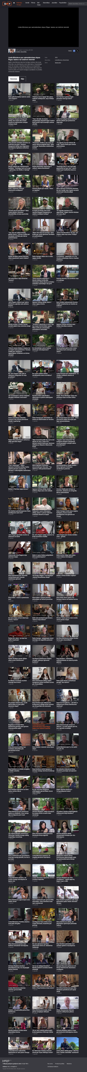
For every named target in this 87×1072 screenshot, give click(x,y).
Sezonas (13, 79)
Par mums (50, 1063)
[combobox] (77, 3)
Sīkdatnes (69, 1063)
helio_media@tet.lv (10, 1066)
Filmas (33, 3)
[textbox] (77, 3)
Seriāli (27, 3)
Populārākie (62, 3)
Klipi (22, 79)
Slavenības (46, 3)
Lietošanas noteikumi (53, 1066)
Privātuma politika (59, 1063)
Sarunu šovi (58, 62)
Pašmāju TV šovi (19, 4)
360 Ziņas (39, 4)
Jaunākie (54, 3)
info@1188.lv (15, 1063)
